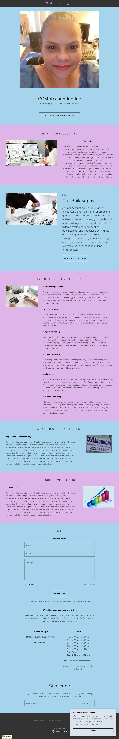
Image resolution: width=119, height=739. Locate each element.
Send (59, 593)
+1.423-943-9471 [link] (40, 642)
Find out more (75, 258)
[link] (59, 3)
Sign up (86, 703)
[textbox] (59, 545)
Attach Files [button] (31, 584)
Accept (93, 731)
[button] (25, 584)
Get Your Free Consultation (59, 116)
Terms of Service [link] (80, 601)
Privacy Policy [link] (67, 601)
